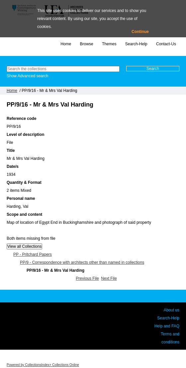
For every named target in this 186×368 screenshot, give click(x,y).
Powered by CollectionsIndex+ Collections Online (43, 365)
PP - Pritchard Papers (32, 254)
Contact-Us (166, 44)
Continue (140, 31)
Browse (86, 44)
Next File (109, 278)
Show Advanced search (27, 76)
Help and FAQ (166, 326)
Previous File (87, 278)
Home (65, 44)
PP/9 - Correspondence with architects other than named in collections (82, 262)
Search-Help (136, 44)
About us (171, 310)
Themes (109, 44)
